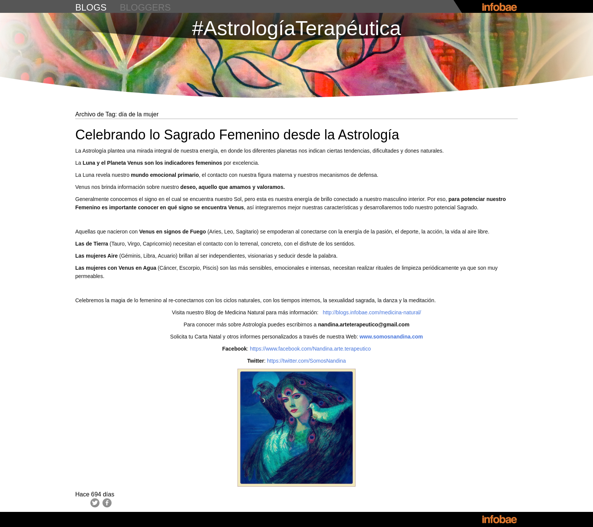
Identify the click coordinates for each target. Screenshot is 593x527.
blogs (91, 7)
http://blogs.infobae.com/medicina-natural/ (372, 312)
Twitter (94, 502)
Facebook (107, 502)
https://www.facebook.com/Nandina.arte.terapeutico (310, 349)
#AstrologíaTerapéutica (296, 28)
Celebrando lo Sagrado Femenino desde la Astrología (237, 134)
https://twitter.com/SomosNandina (305, 361)
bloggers (145, 7)
